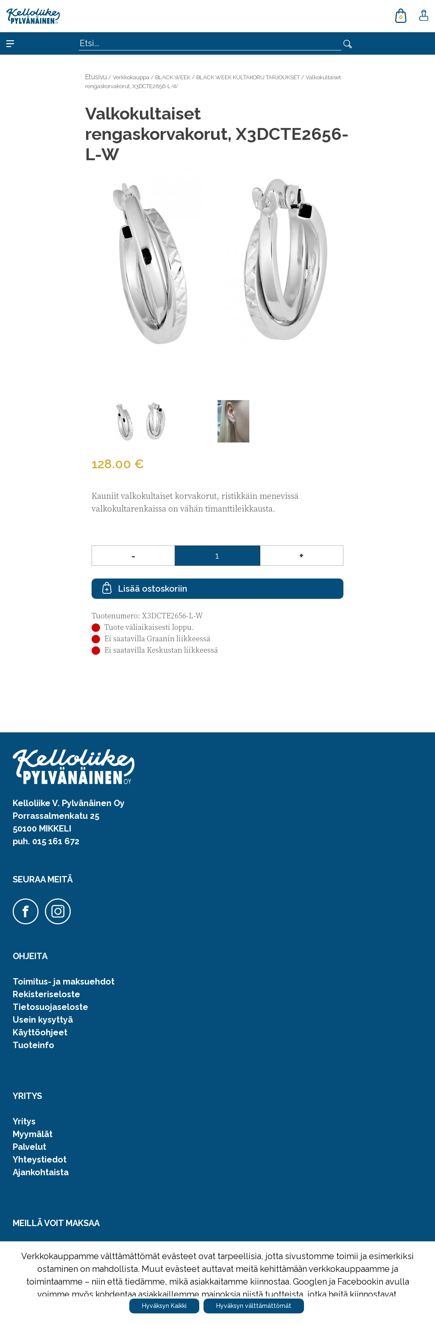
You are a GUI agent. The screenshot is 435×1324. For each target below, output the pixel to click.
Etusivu (96, 77)
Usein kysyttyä (43, 1020)
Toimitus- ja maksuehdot (63, 981)
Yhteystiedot (40, 1159)
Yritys (24, 1121)
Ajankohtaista (41, 1172)
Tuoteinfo (33, 1045)
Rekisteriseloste (46, 994)
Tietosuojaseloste (50, 1007)
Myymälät (33, 1134)
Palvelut (29, 1147)
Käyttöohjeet (40, 1032)
